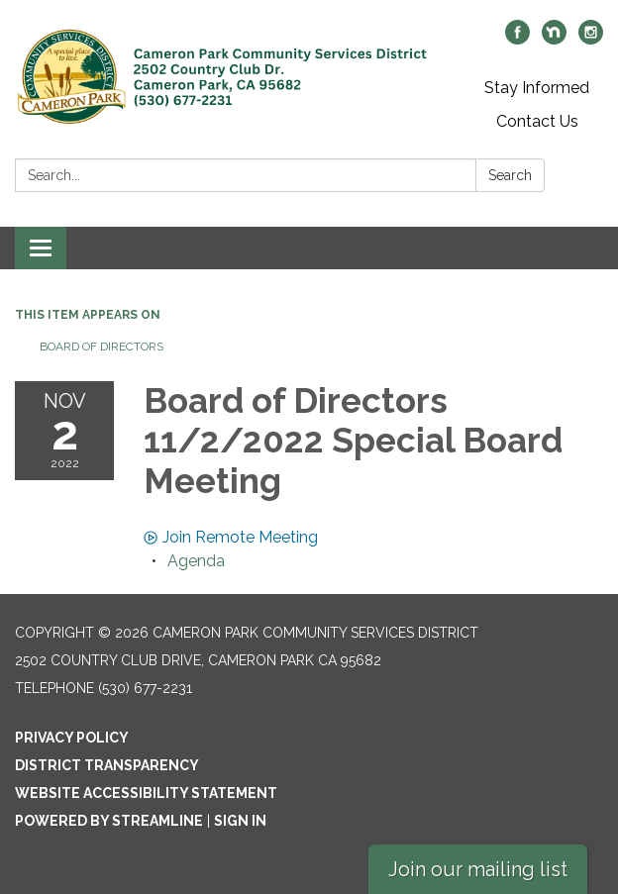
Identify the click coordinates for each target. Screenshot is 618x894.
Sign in (240, 821)
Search (510, 175)
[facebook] (517, 39)
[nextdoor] (554, 39)
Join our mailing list (477, 869)
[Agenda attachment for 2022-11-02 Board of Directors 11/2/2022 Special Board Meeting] (196, 560)
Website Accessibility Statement (146, 793)
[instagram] (590, 39)
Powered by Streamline (109, 821)
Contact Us (537, 121)
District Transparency (107, 765)
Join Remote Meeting (231, 537)
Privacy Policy (72, 737)
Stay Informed (536, 87)
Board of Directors (101, 346)
